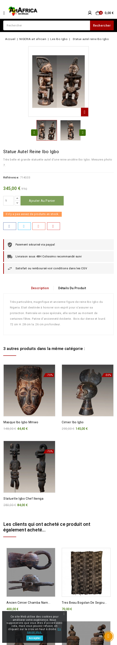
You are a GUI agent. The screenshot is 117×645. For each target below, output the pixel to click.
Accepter (35, 638)
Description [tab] (40, 288)
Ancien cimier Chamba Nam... (28, 602)
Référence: (11, 177)
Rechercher (102, 25)
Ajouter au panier (42, 200)
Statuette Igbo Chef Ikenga (23, 498)
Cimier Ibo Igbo (73, 422)
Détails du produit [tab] (72, 288)
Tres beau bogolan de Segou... (84, 602)
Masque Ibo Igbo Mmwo (20, 422)
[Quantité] (8, 200)
